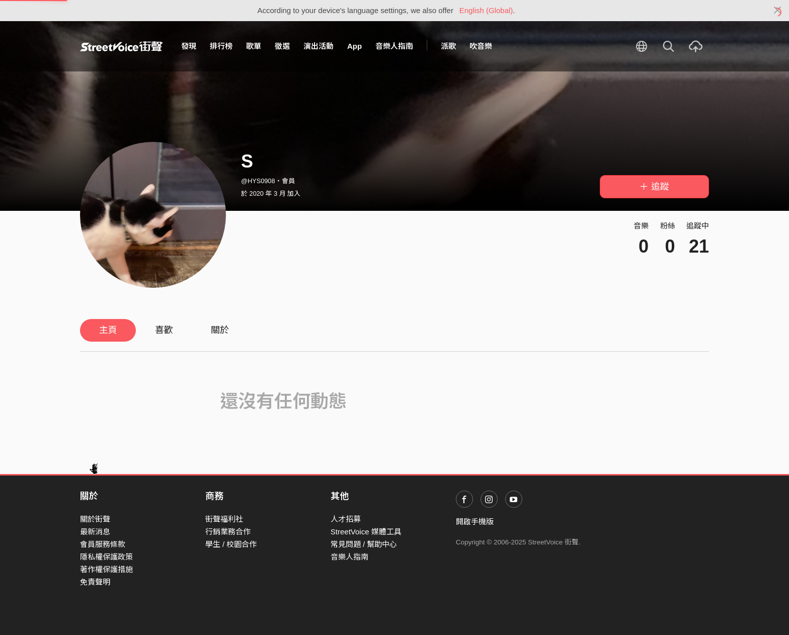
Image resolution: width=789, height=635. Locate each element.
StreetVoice (121, 46)
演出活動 (318, 46)
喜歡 (164, 330)
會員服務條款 (102, 544)
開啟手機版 (475, 521)
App (354, 46)
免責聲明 (95, 582)
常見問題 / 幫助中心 (364, 544)
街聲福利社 (224, 519)
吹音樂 (480, 46)
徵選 (282, 46)
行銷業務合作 (228, 531)
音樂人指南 (394, 46)
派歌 (448, 46)
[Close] (777, 11)
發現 (188, 46)
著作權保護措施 (106, 569)
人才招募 (346, 519)
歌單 (253, 46)
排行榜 (221, 46)
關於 (220, 330)
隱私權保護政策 (106, 556)
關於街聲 (95, 519)
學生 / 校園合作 (231, 544)
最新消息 (95, 531)
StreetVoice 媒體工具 (366, 531)
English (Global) (486, 10)
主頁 (108, 330)
